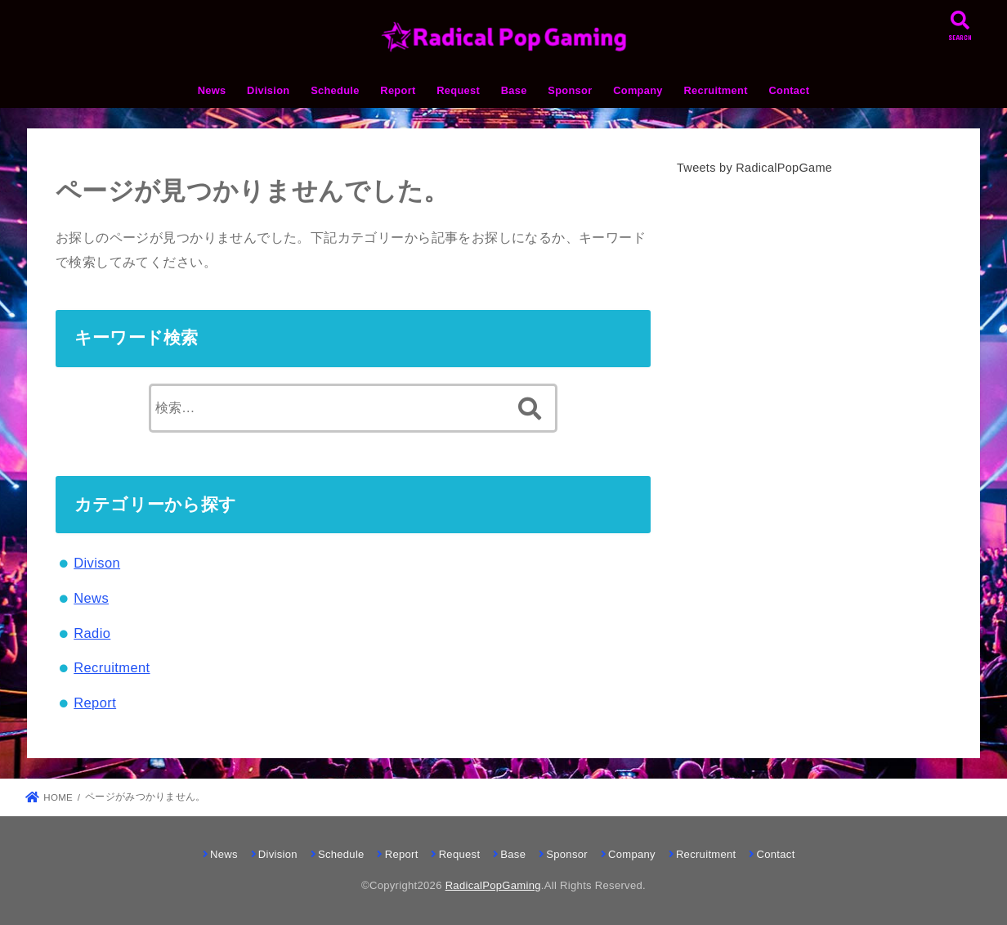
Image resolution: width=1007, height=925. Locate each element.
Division (268, 90)
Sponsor (570, 90)
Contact (788, 90)
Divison (97, 562)
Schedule (335, 90)
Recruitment (715, 90)
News (212, 90)
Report (397, 90)
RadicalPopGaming (493, 885)
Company (638, 90)
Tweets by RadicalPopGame (754, 167)
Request (458, 90)
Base (514, 90)
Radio (92, 633)
